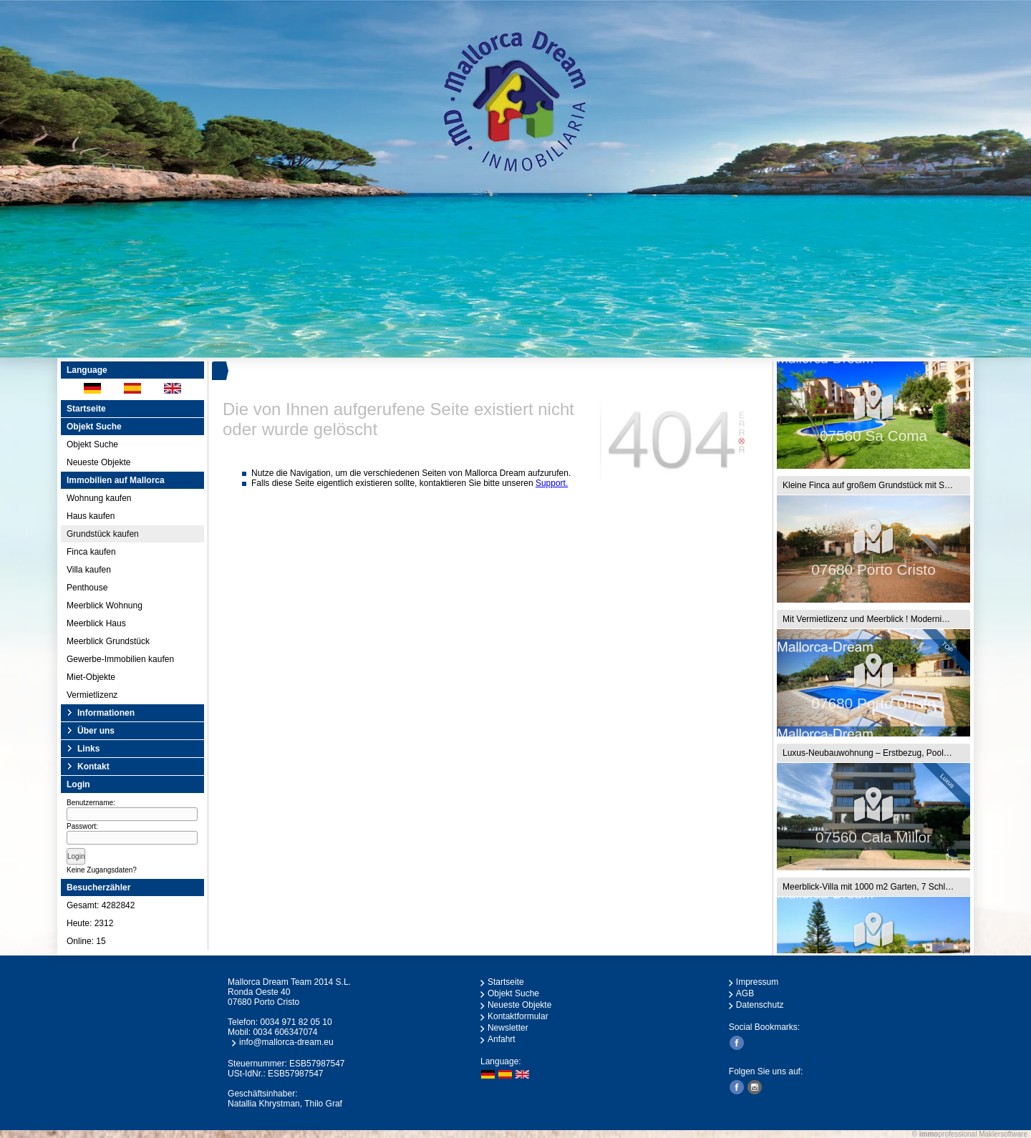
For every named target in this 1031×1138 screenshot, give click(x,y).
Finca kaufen (91, 552)
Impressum (757, 982)
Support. (552, 483)
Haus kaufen (91, 516)
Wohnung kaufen (99, 498)
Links (88, 749)
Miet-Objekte (91, 677)
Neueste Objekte (98, 462)
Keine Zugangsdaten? (102, 870)
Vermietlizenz (92, 695)
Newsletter (508, 1028)
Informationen (106, 713)
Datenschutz (760, 1005)
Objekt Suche (92, 444)
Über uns (96, 731)
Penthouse (87, 588)
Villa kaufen (89, 570)
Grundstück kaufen (103, 534)
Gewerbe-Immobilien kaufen (120, 659)
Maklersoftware (1003, 1134)
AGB (745, 993)
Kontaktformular (518, 1016)
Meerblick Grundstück (108, 641)
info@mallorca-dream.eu (286, 1042)
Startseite (86, 409)
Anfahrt (502, 1039)
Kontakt (93, 767)
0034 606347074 (285, 1032)
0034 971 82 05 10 (295, 1022)
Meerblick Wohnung (104, 605)
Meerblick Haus (96, 623)
